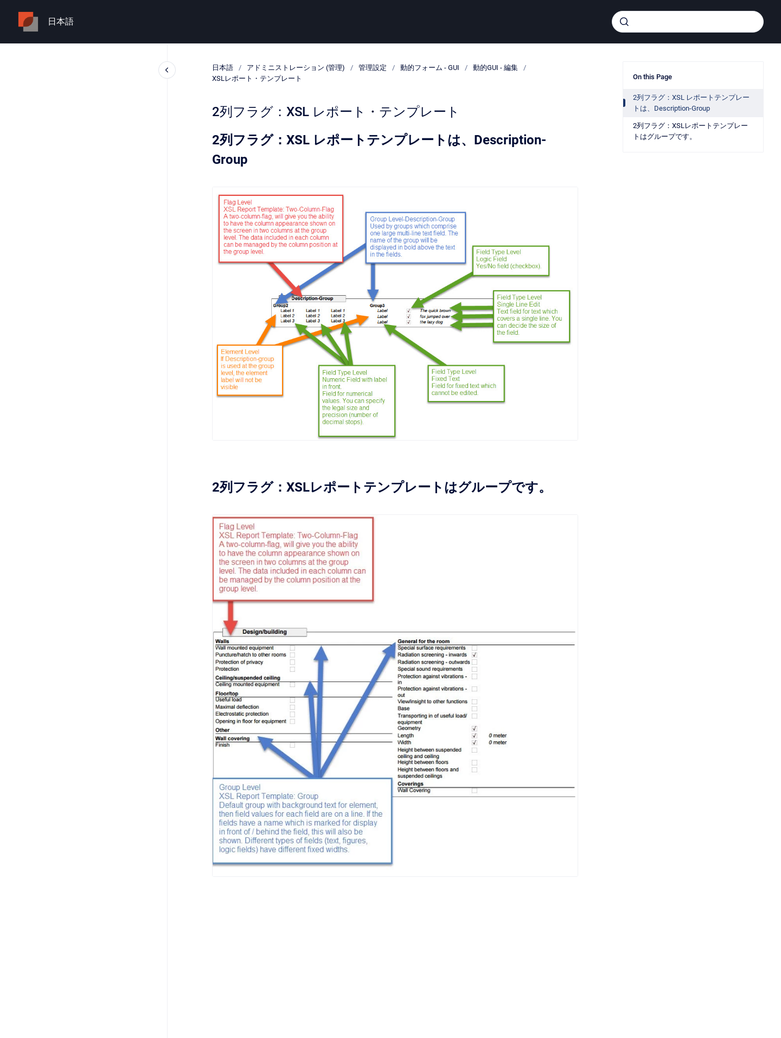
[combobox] (687, 21)
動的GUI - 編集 (495, 67)
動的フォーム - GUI (429, 67)
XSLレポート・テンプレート (257, 78)
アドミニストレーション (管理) (296, 67)
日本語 (61, 21)
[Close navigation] (167, 70)
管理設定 (373, 67)
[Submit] (624, 21)
